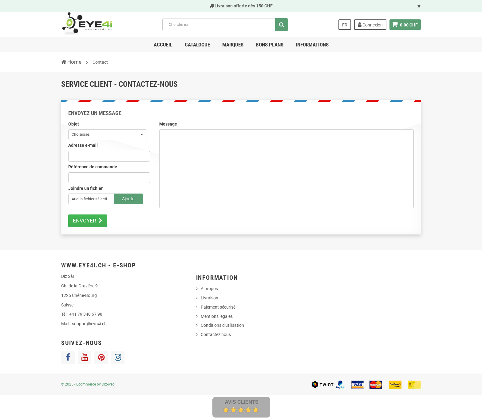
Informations (312, 45)
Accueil (163, 45)
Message (168, 124)
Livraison (209, 297)
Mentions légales (217, 316)
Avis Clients (241, 402)
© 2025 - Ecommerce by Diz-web (88, 384)
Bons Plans (269, 45)
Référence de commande (92, 166)
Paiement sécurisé (218, 307)
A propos (209, 288)
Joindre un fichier (85, 188)
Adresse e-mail (83, 145)
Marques (232, 45)
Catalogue (197, 45)
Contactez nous (216, 334)
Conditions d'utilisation (222, 325)
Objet (73, 124)
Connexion (370, 24)
